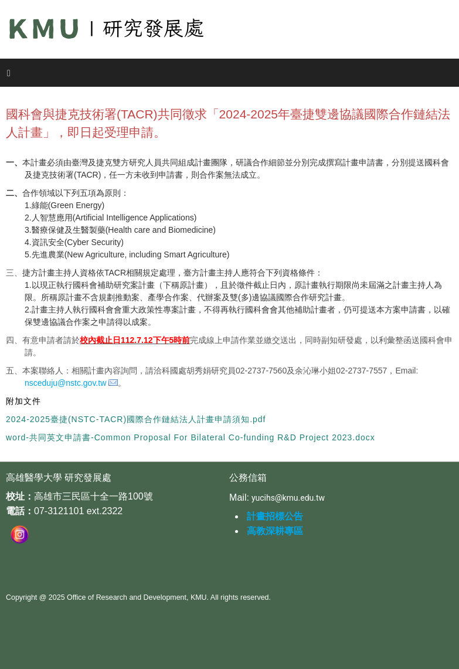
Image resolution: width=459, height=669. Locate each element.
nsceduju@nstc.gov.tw (65, 383)
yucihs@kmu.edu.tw (288, 497)
